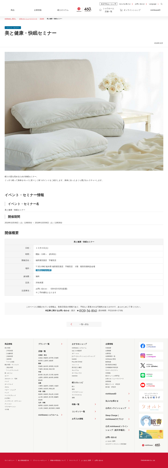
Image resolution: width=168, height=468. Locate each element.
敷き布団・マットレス (12, 364)
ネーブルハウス (77, 373)
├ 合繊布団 (9, 353)
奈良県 (46, 388)
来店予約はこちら (108, 4)
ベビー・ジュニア (10, 390)
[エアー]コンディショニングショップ (83, 356)
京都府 (51, 386)
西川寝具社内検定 (111, 364)
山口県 (40, 397)
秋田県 (40, 361)
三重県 (40, 386)
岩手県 (51, 358)
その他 (7, 409)
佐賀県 (46, 405)
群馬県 (51, 366)
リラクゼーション (10, 406)
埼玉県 (56, 366)
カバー (7, 376)
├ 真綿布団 (9, 356)
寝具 (73, 389)
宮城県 (56, 358)
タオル (7, 387)
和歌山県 (52, 388)
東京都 (46, 369)
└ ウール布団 (10, 362)
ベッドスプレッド (10, 395)
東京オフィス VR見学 (112, 384)
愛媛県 (56, 397)
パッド (7, 381)
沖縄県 (58, 408)
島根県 (46, 394)
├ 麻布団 (8, 359)
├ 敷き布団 (9, 367)
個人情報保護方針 (23, 460)
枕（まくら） (9, 373)
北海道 (40, 358)
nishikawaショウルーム (48, 415)
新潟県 (40, 374)
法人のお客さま (125, 4)
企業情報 (109, 344)
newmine (74, 376)
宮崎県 (46, 408)
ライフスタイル (77, 395)
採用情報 (108, 381)
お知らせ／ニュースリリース (114, 378)
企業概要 (108, 350)
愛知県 (40, 380)
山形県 (46, 361)
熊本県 (56, 405)
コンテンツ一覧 (78, 412)
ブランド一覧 (43, 344)
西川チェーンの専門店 (112, 376)
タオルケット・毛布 (11, 378)
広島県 (56, 394)
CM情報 (107, 373)
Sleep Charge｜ (114, 417)
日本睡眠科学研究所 (111, 367)
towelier (74, 359)
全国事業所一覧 (110, 356)
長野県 (46, 377)
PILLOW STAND (77, 362)
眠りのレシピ (77, 383)
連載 (73, 397)
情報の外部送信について (58, 460)
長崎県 (51, 405)
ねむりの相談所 (77, 350)
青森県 (46, 358)
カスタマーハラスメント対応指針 (115, 444)
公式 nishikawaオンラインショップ (116, 428)
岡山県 (51, 394)
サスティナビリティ (111, 370)
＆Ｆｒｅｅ (75, 353)
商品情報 (8, 344)
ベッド (7, 392)
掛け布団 (7, 348)
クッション (8, 404)
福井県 (56, 374)
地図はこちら (43, 270)
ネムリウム (75, 370)
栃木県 (46, 366)
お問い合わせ (140, 4)
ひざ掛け (7, 398)
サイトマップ (73, 460)
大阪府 (56, 386)
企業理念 (108, 353)
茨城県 (40, 366)
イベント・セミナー (13, 27)
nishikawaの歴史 (110, 359)
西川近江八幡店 (77, 367)
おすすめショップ (79, 344)
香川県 (51, 397)
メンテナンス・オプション (13, 401)
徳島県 (46, 397)
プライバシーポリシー (40, 460)
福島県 (51, 361)
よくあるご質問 (110, 441)
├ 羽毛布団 (9, 350)
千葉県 (40, 369)
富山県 (46, 374)
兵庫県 (40, 388)
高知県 (40, 400)
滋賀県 (46, 386)
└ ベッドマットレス (12, 370)
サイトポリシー (9, 460)
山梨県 (40, 377)
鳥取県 (40, 394)
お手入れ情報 (77, 419)
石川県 (51, 374)
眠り (73, 386)
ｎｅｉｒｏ (75, 364)
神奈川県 (52, 369)
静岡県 (56, 377)
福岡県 (40, 405)
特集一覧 (75, 404)
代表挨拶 (108, 348)
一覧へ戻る (79, 324)
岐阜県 (51, 377)
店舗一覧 (42, 351)
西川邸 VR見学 (110, 387)
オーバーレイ (9, 384)
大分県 (40, 408)
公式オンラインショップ (115, 408)
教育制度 (108, 362)
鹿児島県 (52, 408)
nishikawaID (155, 10)
